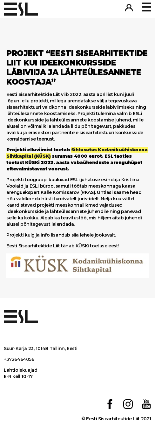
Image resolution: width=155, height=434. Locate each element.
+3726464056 (19, 359)
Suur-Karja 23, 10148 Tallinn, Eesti (41, 348)
